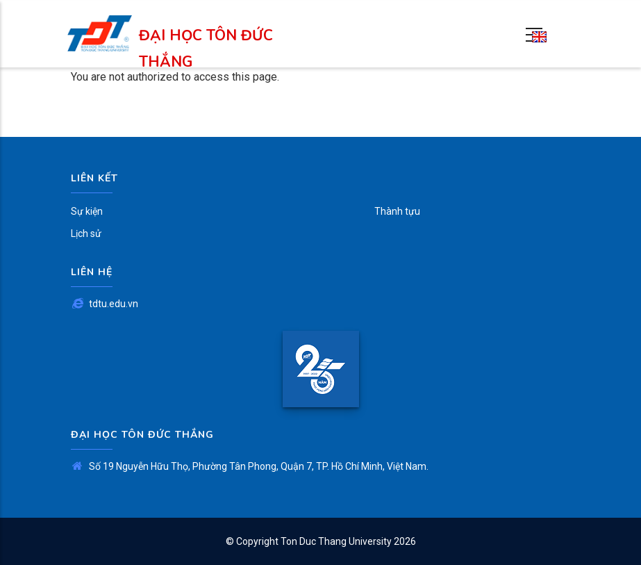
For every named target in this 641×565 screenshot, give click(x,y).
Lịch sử (86, 233)
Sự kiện (87, 211)
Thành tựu (397, 211)
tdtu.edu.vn (104, 303)
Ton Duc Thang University (336, 541)
